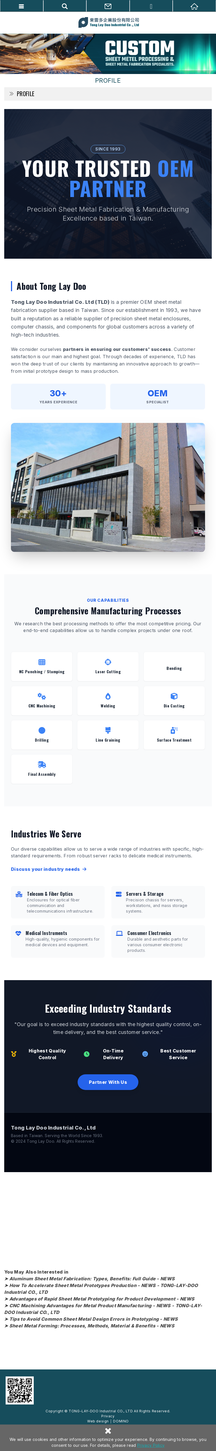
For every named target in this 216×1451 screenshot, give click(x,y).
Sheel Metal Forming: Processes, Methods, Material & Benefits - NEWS (91, 1326)
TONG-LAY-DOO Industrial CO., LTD (108, 22)
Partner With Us (108, 1082)
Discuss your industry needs (48, 869)
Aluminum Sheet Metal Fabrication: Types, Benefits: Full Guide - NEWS (92, 1278)
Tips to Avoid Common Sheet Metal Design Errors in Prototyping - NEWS (93, 1319)
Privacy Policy (151, 1445)
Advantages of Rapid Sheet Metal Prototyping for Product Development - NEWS (102, 1299)
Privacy (107, 1416)
